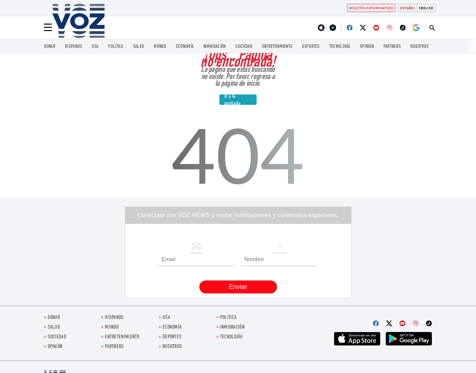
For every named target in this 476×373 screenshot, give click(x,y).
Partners (392, 46)
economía (185, 46)
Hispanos (73, 46)
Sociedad (243, 46)
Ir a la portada (232, 99)
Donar (50, 46)
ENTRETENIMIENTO (277, 46)
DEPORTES (310, 46)
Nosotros (419, 46)
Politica (115, 46)
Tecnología (339, 46)
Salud (138, 46)
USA (95, 46)
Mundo (160, 46)
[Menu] (48, 27)
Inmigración (214, 46)
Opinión (367, 46)
